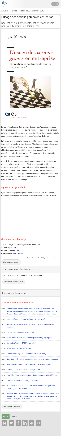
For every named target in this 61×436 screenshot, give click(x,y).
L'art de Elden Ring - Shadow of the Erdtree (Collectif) (23, 354)
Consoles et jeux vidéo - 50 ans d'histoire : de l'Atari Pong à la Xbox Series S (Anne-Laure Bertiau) (28, 387)
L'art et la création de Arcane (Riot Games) (19, 380)
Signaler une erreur (11, 262)
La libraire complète (12, 406)
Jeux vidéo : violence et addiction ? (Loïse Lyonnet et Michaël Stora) (29, 375)
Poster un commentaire (14, 282)
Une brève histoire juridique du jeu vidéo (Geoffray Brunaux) (26, 364)
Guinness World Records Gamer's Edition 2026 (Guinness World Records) (27, 325)
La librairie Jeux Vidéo (14, 293)
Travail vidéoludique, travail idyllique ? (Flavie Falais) (23, 319)
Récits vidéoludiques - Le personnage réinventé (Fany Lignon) (26, 338)
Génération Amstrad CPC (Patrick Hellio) (18, 343)
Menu (55, 4)
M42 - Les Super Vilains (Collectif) (16, 348)
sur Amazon (18, 254)
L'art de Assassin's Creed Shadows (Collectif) (20, 370)
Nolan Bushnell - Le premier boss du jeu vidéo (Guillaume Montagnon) (29, 359)
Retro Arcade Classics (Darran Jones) (17, 332)
